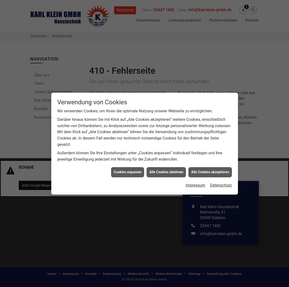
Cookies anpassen (128, 170)
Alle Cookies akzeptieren (210, 170)
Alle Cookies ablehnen (166, 170)
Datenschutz (221, 183)
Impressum (195, 183)
